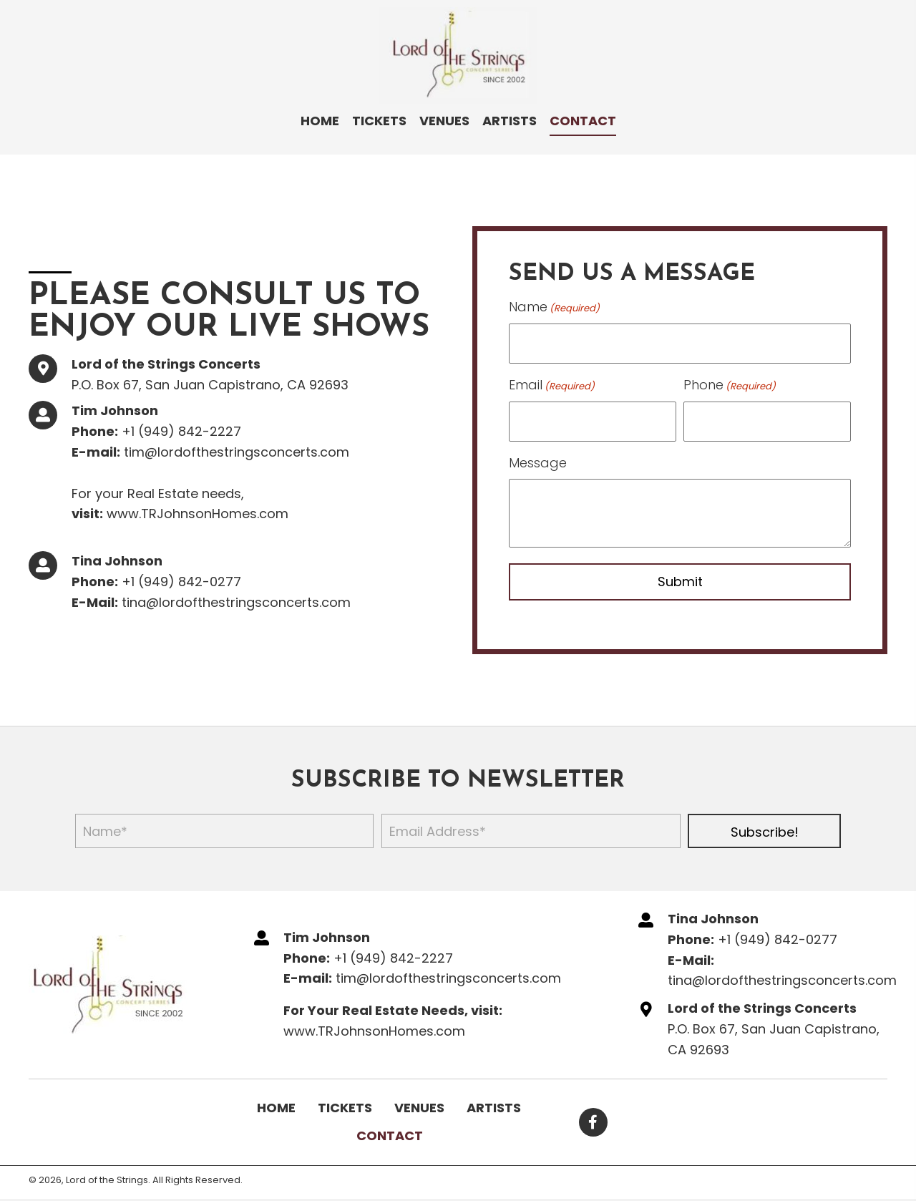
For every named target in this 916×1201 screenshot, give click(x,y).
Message (538, 456)
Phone (729, 382)
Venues (419, 1102)
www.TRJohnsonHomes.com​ (197, 511)
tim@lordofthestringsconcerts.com (236, 449)
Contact (389, 1130)
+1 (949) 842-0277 (181, 579)
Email (552, 382)
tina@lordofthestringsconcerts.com (236, 599)
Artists (494, 1102)
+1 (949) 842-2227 (181, 428)
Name (554, 307)
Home (276, 1102)
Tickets (345, 1102)
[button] (764, 825)
